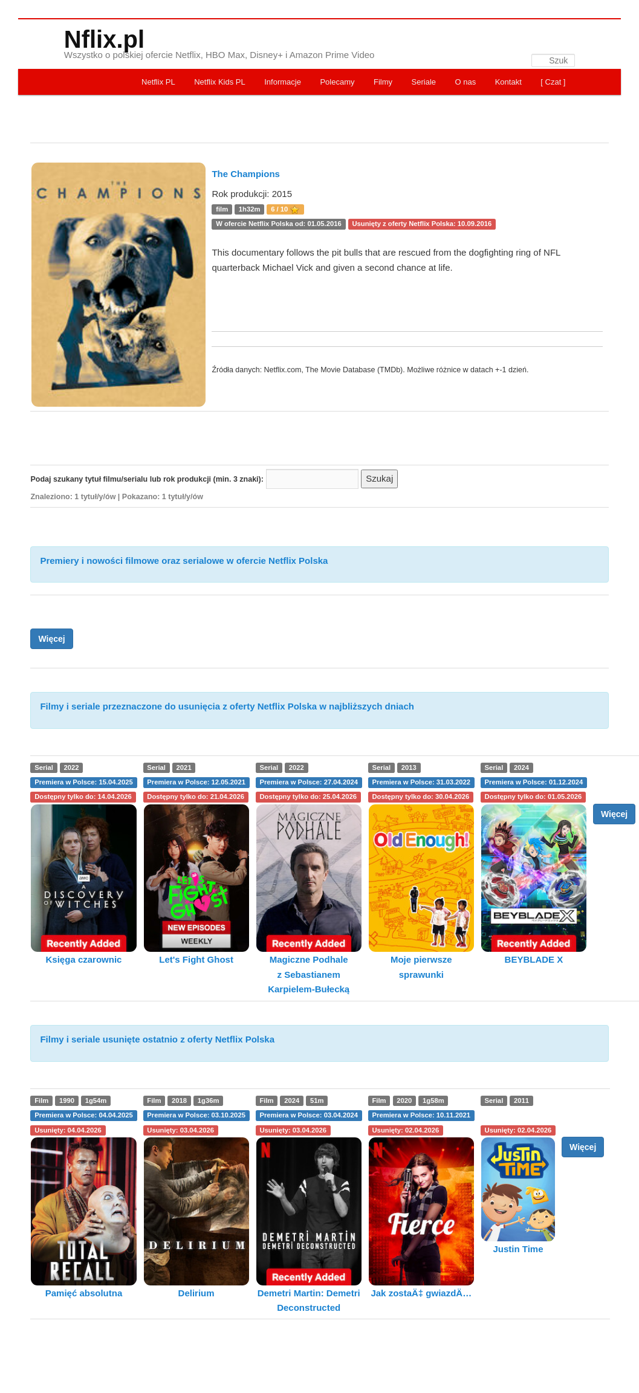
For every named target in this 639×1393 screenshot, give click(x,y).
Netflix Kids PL (219, 81)
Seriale (424, 81)
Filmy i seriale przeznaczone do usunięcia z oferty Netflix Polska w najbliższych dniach (227, 706)
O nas (465, 81)
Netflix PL (158, 81)
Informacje (282, 81)
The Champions (246, 174)
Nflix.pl (104, 39)
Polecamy (337, 81)
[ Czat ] (552, 81)
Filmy (383, 81)
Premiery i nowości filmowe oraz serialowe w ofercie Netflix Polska (184, 560)
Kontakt (508, 81)
